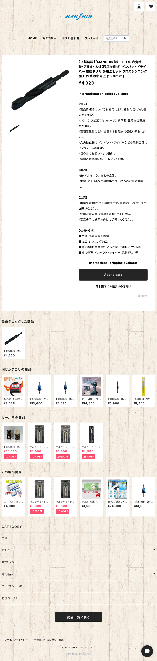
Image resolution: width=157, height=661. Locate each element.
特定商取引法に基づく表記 (49, 639)
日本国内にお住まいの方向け (113, 286)
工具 (4, 538)
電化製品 (7, 574)
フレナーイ (91, 38)
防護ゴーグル (10, 598)
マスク (6, 550)
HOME (32, 38)
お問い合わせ (70, 38)
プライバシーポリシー (16, 639)
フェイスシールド (12, 586)
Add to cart (113, 275)
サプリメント (9, 562)
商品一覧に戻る (78, 617)
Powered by (78, 653)
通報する (143, 296)
